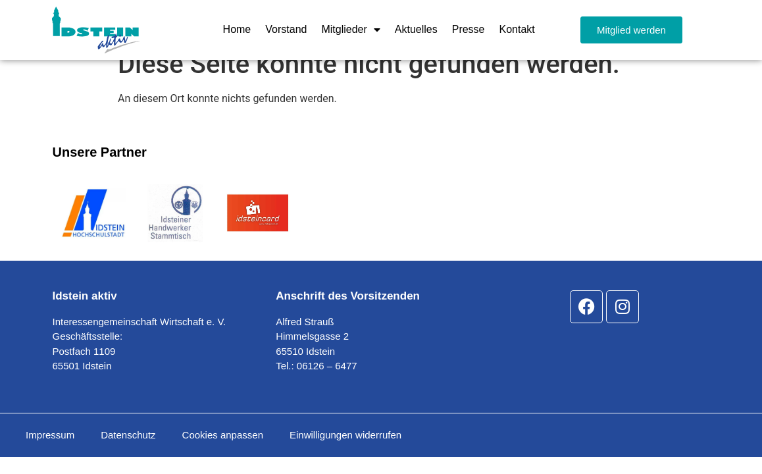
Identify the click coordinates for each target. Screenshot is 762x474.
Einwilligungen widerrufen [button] (345, 451)
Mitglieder (350, 29)
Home (237, 29)
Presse (468, 29)
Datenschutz (128, 451)
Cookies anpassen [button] (222, 451)
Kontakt (517, 29)
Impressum (50, 451)
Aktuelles (416, 29)
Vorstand (286, 29)
